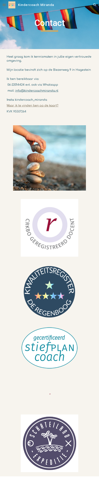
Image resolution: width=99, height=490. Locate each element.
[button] (4, 5)
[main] (49, 24)
